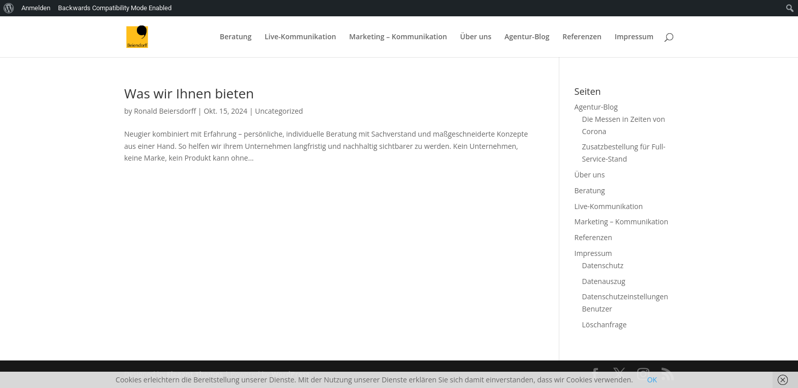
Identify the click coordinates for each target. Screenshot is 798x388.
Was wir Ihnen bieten (189, 93)
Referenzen (582, 37)
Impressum (634, 37)
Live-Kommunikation (300, 37)
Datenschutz (602, 265)
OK (652, 379)
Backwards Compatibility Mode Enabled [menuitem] (115, 8)
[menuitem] (9, 8)
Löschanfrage (604, 324)
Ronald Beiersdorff (165, 111)
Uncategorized (279, 111)
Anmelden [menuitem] (35, 8)
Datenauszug (603, 281)
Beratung (236, 37)
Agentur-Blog (526, 37)
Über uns (475, 37)
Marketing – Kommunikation (398, 37)
